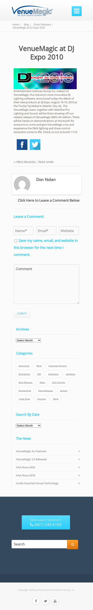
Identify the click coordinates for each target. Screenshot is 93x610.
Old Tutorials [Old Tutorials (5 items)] (58, 382)
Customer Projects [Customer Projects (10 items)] (58, 365)
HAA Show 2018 (25, 475)
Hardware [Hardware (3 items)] (70, 374)
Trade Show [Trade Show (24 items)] (24, 399)
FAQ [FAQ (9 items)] (39, 374)
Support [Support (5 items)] (64, 390)
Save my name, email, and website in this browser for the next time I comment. (46, 247)
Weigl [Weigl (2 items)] (55, 399)
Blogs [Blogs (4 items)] (39, 365)
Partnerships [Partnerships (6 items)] (25, 390)
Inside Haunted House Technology (37, 483)
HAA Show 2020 (25, 467)
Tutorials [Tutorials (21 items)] (41, 399)
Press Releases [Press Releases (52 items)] (45, 390)
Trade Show (45, 162)
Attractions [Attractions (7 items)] (24, 365)
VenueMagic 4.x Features (31, 451)
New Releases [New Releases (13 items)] (26, 382)
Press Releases (26, 162)
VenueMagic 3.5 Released (31, 459)
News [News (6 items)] (42, 382)
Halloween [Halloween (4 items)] (53, 374)
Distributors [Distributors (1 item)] (24, 374)
